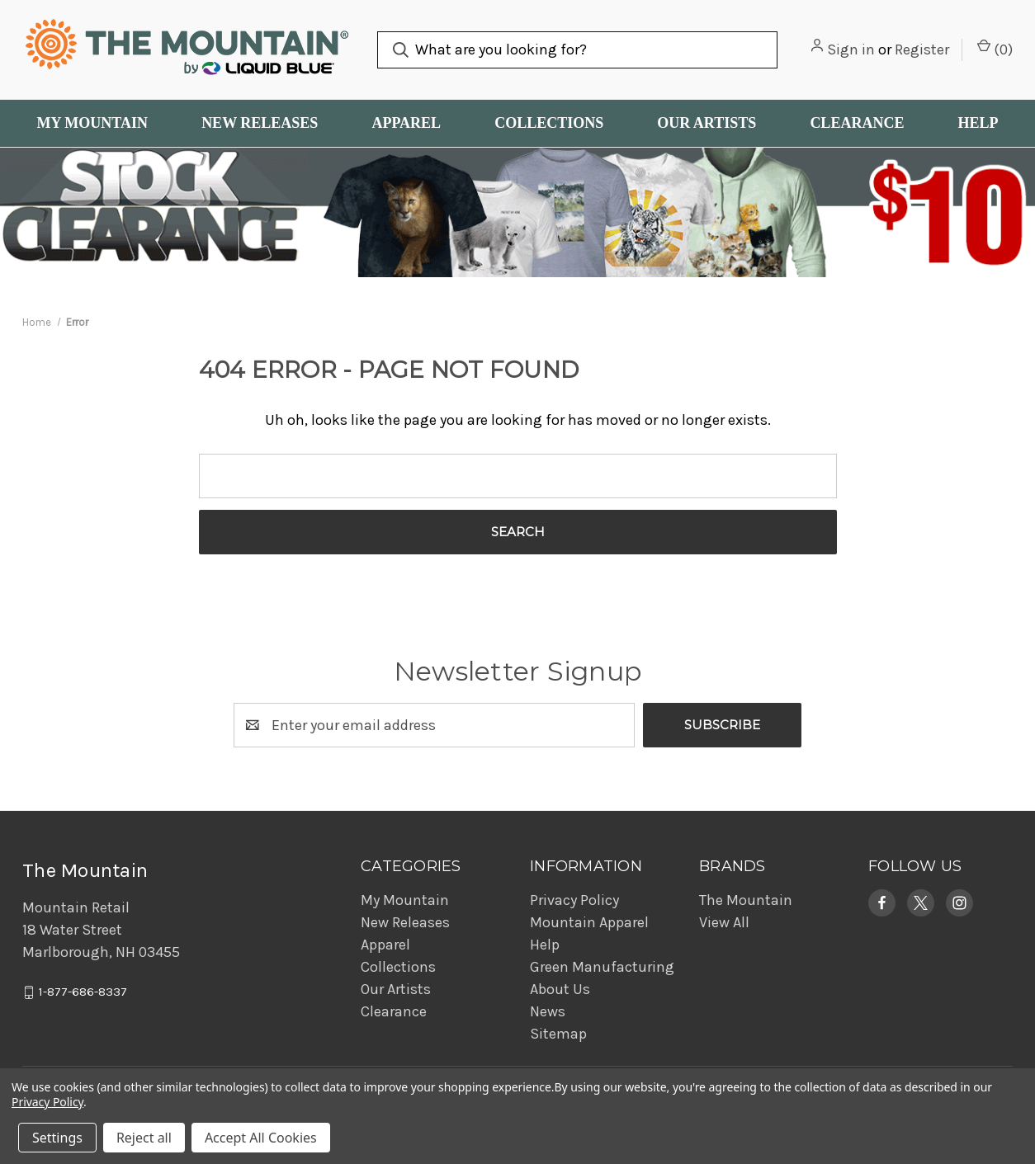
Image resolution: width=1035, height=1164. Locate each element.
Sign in (851, 49)
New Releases (259, 123)
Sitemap (558, 1034)
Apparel (406, 123)
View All (724, 922)
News (547, 1011)
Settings (57, 1138)
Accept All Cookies (261, 1138)
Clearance (857, 123)
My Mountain (92, 123)
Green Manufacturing (602, 967)
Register (922, 49)
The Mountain (745, 900)
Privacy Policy (574, 900)
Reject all (144, 1138)
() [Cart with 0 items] (995, 49)
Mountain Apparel (589, 922)
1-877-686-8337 (83, 992)
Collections (548, 123)
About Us (560, 989)
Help (977, 123)
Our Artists (706, 123)
